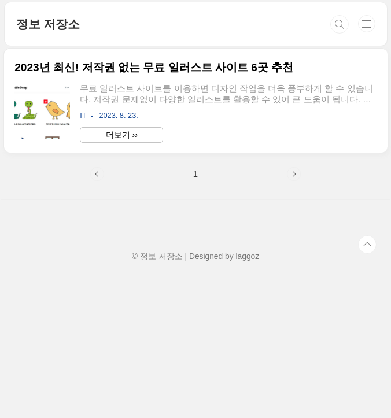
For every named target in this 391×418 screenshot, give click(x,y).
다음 (294, 174)
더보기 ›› (122, 134)
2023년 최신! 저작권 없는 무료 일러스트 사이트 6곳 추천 (153, 67)
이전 (97, 174)
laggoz (247, 256)
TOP (367, 244)
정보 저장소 (48, 24)
